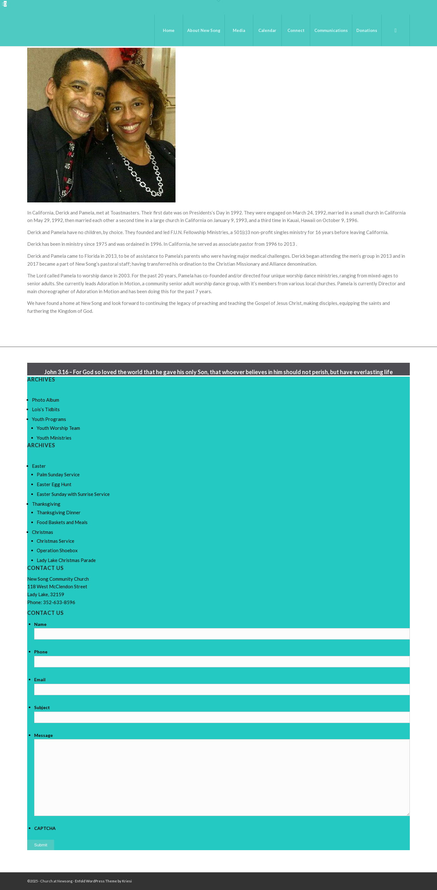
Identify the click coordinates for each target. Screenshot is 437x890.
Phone (40, 651)
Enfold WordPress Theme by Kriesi (103, 881)
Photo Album (45, 400)
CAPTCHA (45, 828)
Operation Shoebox (57, 550)
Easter (39, 466)
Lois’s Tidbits (46, 409)
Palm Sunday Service (58, 474)
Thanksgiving (46, 504)
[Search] (395, 30)
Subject (42, 707)
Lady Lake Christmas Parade (66, 560)
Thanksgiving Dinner (59, 512)
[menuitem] (168, 30)
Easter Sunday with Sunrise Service (73, 494)
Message (43, 735)
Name (40, 624)
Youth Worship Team (58, 428)
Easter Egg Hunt (54, 484)
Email (40, 679)
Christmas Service (55, 541)
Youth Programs (49, 419)
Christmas (42, 532)
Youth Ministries (54, 438)
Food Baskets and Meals (62, 522)
